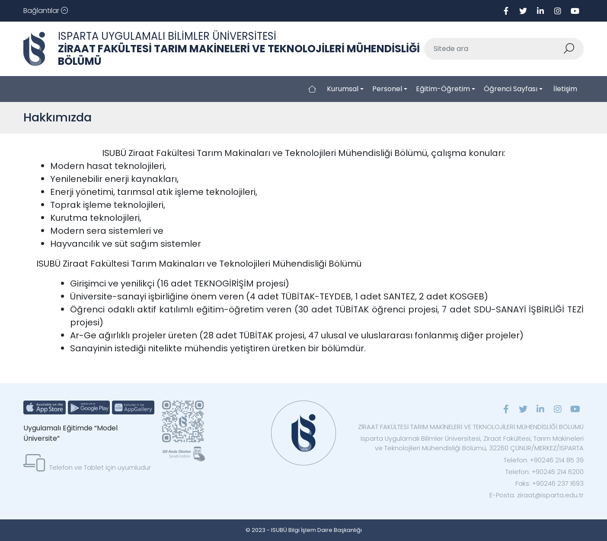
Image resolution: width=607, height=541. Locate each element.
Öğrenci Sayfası (510, 89)
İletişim (565, 89)
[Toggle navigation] (45, 11)
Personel (387, 89)
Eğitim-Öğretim (443, 89)
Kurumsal (342, 89)
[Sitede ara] (493, 49)
